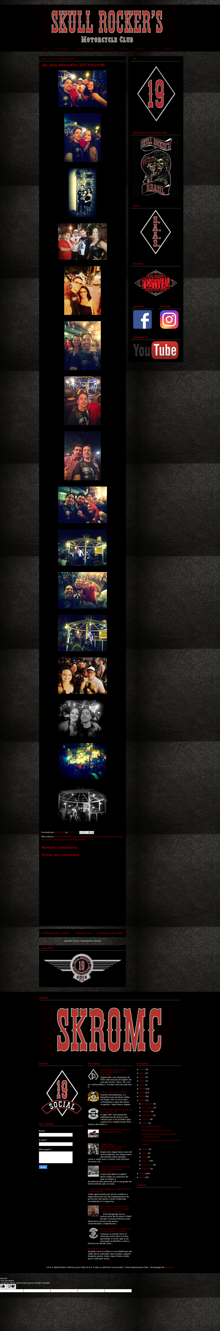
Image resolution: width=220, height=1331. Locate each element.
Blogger (169, 1267)
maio (145, 1153)
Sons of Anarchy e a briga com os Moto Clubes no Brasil (115, 1229)
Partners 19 (107, 48)
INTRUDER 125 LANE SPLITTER (156, 1130)
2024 (142, 1073)
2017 (142, 1100)
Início (45, 48)
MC (43, 839)
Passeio (49, 839)
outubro (146, 1111)
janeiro (146, 1168)
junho (145, 1149)
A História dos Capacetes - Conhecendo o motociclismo (110, 1190)
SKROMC (82, 839)
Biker (70, 836)
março (145, 1161)
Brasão (168, 48)
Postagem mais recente (55, 932)
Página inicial (83, 932)
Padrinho (124, 48)
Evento (78, 836)
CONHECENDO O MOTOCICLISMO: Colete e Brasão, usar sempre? (112, 1146)
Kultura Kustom (115, 836)
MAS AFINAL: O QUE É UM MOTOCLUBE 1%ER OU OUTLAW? (112, 1072)
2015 (142, 1177)
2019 (142, 1092)
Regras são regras (97, 1248)
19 (56, 836)
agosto (146, 1119)
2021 (142, 1085)
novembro (147, 1107)
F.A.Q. (155, 48)
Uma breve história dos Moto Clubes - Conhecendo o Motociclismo (115, 1169)
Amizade (62, 836)
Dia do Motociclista (151, 1126)
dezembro (147, 1103)
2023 (142, 1077)
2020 (142, 1088)
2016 (142, 1173)
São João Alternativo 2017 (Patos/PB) (161, 1140)
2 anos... (146, 1144)
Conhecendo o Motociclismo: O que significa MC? (116, 1110)
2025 (142, 1069)
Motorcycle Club (85, 48)
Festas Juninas (98, 836)
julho (145, 1123)
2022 (142, 1081)
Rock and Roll (70, 839)
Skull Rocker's (62, 48)
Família (86, 836)
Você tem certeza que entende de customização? (159, 1135)
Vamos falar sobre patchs (113, 1092)
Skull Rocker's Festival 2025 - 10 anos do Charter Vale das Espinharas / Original (115, 1208)
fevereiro (147, 1165)
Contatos (140, 48)
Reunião (58, 839)
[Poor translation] (11, 1286)
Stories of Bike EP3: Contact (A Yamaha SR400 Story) (115, 1130)
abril (144, 1157)
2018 (142, 1096)
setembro (147, 1115)
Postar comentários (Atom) (87, 941)
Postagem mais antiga (110, 932)
